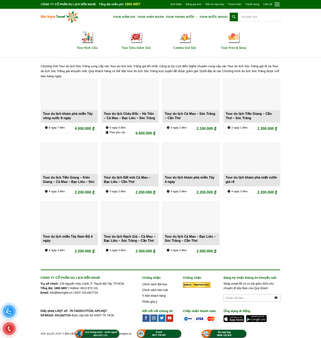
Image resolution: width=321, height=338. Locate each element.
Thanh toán (234, 4)
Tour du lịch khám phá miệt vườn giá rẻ (251, 180)
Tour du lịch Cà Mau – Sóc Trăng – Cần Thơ (190, 116)
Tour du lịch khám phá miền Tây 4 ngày (190, 180)
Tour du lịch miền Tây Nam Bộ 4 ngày (68, 239)
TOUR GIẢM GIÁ (124, 16)
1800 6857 (132, 4)
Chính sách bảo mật (155, 290)
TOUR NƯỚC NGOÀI (213, 16)
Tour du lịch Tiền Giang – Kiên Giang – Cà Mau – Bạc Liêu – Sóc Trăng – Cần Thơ (69, 180)
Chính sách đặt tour (154, 284)
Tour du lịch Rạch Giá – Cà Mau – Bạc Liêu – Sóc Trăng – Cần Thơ (129, 239)
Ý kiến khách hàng (154, 295)
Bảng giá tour (193, 4)
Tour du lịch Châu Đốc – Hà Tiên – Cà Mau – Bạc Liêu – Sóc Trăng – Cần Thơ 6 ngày (129, 116)
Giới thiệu (176, 4)
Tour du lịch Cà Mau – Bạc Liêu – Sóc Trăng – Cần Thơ (190, 239)
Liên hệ (267, 4)
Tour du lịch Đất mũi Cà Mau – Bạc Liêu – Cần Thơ (127, 180)
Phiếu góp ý (149, 301)
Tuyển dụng (252, 4)
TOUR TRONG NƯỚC (181, 17)
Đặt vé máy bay (215, 4)
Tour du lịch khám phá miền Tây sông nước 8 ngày (68, 116)
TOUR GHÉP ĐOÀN (150, 16)
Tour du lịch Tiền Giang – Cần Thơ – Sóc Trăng (249, 116)
